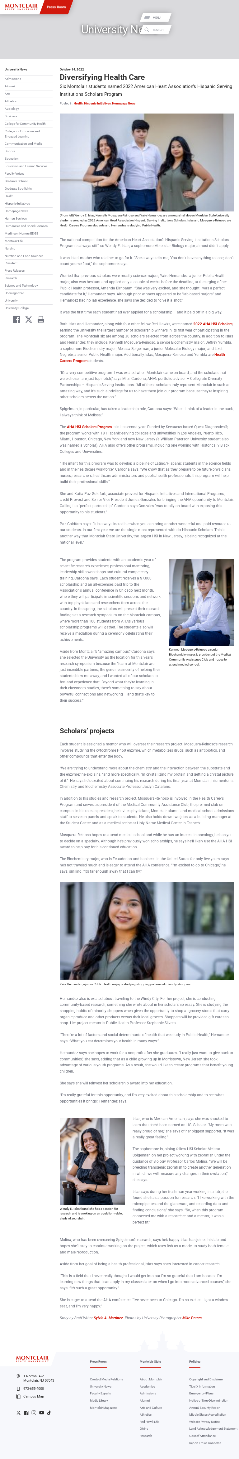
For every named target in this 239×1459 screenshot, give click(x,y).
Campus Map (30, 1396)
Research (11, 278)
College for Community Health (25, 124)
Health (9, 196)
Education (12, 159)
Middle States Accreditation (207, 1414)
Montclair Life (14, 241)
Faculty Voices (14, 174)
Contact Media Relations (106, 1379)
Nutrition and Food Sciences (24, 256)
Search (229, 30)
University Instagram (33, 1412)
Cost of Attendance (202, 1435)
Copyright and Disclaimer (206, 1379)
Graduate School (16, 181)
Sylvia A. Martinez (108, 1318)
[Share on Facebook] (15, 320)
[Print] (39, 320)
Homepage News (16, 211)
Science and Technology (21, 286)
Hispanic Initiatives (17, 203)
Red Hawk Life (149, 1421)
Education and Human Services (26, 166)
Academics (147, 1386)
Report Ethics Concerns (205, 1443)
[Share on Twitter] (27, 320)
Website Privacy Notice (204, 1421)
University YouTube (41, 1412)
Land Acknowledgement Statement (213, 1428)
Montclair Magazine (103, 1407)
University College (17, 308)
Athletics (10, 101)
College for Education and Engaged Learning (22, 133)
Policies (194, 1361)
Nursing (10, 248)
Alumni (10, 86)
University (11, 300)
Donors (10, 151)
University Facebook (26, 1412)
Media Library (99, 1400)
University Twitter (18, 1412)
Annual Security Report (204, 1407)
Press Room (56, 7)
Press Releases (15, 271)
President (11, 263)
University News (16, 69)
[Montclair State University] (21, 7)
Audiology (12, 109)
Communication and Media (23, 144)
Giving (144, 1428)
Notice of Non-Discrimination (208, 1400)
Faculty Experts (100, 1393)
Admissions (13, 79)
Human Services (16, 218)
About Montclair (151, 1379)
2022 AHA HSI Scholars (212, 324)
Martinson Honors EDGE (21, 233)
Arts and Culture (151, 1407)
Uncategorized (14, 293)
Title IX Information (202, 1386)
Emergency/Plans (201, 1393)
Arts (7, 94)
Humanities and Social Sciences (26, 226)
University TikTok (49, 1412)
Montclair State (150, 1361)
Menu (228, 18)
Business (11, 116)
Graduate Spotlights (18, 189)
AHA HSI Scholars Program (89, 427)
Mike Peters (192, 1318)
